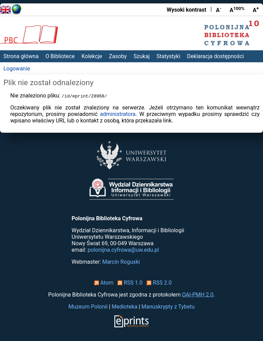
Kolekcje (92, 56)
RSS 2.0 (158, 282)
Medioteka (124, 306)
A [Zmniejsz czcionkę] (218, 9)
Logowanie (16, 68)
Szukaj (142, 56)
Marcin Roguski (121, 262)
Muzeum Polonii (88, 306)
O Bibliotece (60, 56)
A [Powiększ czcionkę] (256, 9)
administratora (118, 114)
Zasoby (118, 56)
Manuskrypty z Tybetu (168, 306)
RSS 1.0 (128, 282)
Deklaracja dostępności (215, 56)
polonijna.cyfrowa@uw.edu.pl (123, 250)
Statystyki (168, 56)
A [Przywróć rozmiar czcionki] (237, 9)
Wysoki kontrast (186, 9)
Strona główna (21, 56)
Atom (102, 282)
